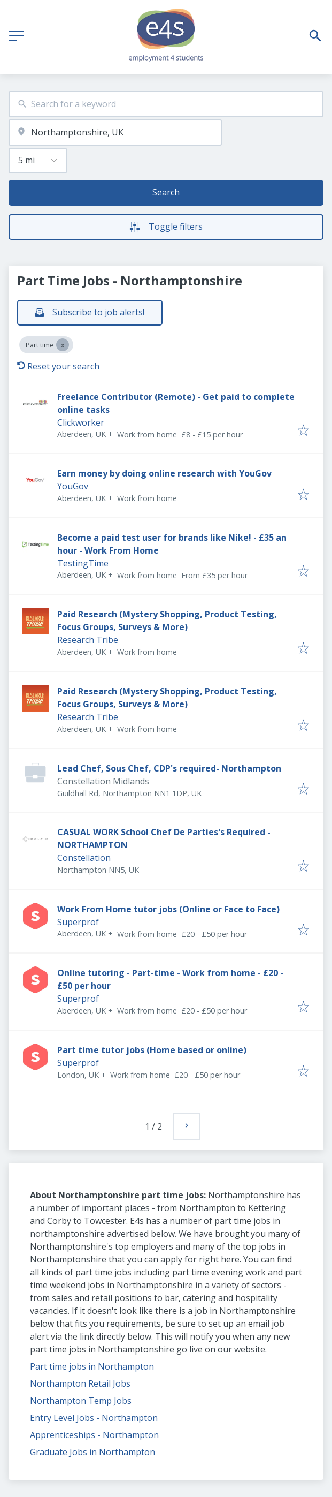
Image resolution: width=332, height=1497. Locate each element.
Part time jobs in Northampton (92, 1366)
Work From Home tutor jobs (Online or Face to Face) (168, 909)
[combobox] (166, 104)
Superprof (78, 922)
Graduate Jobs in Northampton (92, 1452)
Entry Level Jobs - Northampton (94, 1418)
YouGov (72, 486)
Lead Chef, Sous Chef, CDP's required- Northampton (169, 768)
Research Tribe (87, 640)
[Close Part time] (62, 344)
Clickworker (80, 422)
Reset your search (58, 366)
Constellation (84, 858)
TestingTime (83, 563)
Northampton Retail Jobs (80, 1383)
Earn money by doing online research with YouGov (164, 473)
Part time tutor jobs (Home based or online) (151, 1050)
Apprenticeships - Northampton (94, 1435)
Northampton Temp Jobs (81, 1401)
